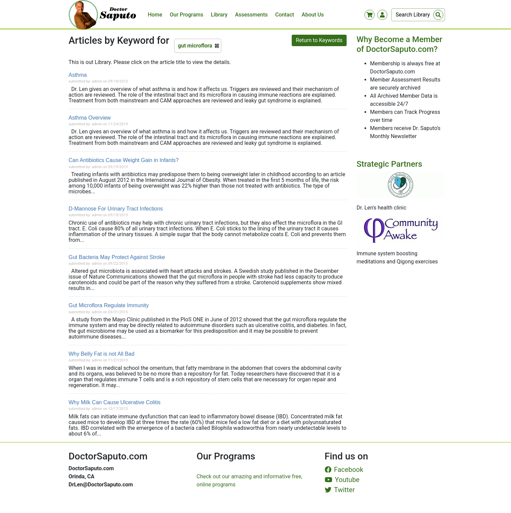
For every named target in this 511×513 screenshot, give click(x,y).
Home (155, 14)
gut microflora (195, 45)
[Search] (418, 14)
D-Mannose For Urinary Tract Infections (116, 209)
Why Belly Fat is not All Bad (102, 354)
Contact (284, 14)
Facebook (344, 470)
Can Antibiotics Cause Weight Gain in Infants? (124, 160)
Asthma (78, 75)
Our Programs (186, 14)
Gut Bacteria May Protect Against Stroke (117, 257)
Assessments (251, 14)
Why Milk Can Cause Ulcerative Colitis (115, 402)
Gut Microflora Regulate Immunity (109, 305)
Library (219, 14)
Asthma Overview (90, 118)
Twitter (340, 490)
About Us (313, 14)
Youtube (342, 480)
